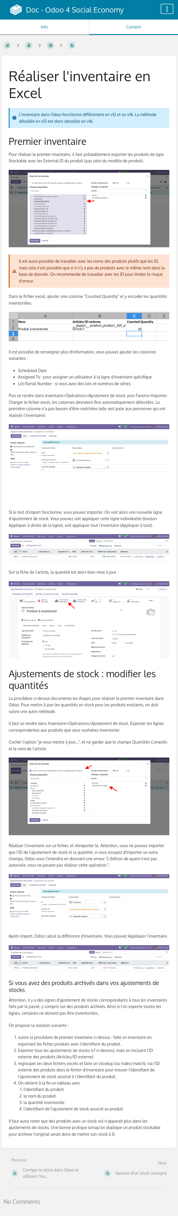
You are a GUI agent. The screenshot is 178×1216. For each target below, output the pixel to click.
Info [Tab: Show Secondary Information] (44, 26)
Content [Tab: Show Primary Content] (133, 26)
